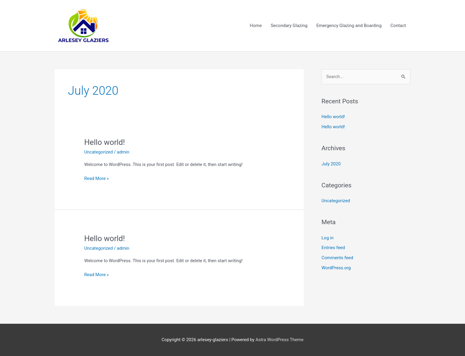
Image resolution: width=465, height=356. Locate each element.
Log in (327, 238)
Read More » (96, 178)
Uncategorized (98, 152)
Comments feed (337, 257)
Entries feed (333, 247)
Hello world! (104, 142)
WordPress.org (336, 267)
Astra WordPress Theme (280, 339)
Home (256, 25)
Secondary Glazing (289, 25)
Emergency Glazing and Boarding (349, 25)
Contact (398, 25)
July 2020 (331, 164)
